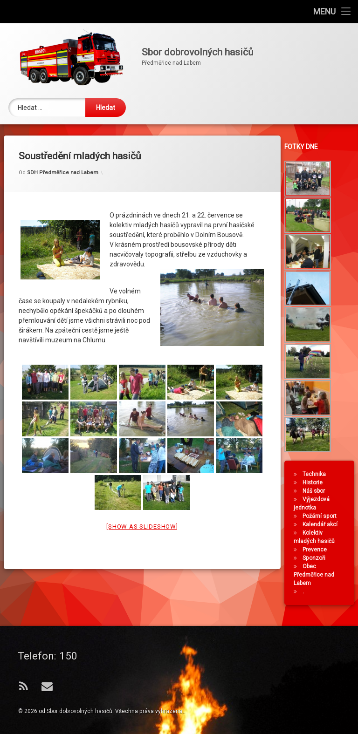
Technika (315, 474)
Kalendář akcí (321, 524)
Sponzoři (315, 558)
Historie (314, 482)
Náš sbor (315, 491)
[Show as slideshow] (142, 517)
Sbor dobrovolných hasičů (79, 711)
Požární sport (321, 516)
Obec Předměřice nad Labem (315, 574)
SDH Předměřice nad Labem (62, 164)
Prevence (316, 549)
